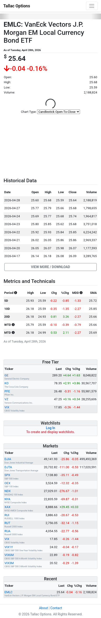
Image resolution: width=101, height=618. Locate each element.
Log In (50, 428)
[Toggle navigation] (92, 6)
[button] (50, 267)
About (43, 608)
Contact (56, 608)
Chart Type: (28, 112)
